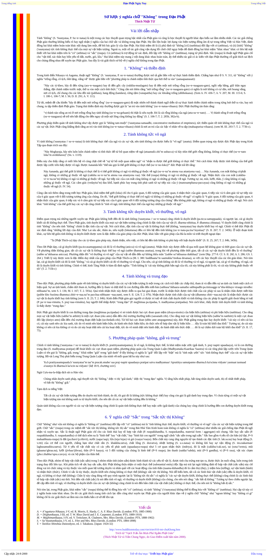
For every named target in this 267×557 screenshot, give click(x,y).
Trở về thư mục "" (152, 553)
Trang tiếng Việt (258, 3)
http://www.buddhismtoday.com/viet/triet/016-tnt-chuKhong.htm (144, 529)
